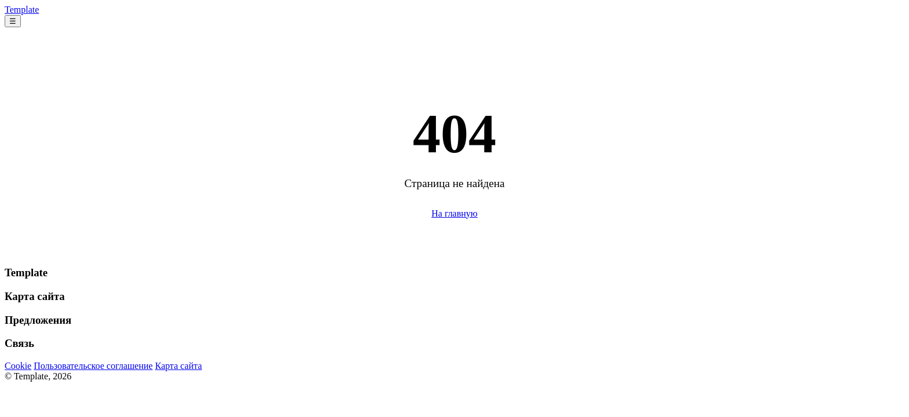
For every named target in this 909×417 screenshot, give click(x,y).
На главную (454, 213)
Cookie (18, 366)
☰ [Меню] (12, 21)
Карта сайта (178, 366)
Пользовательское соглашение (93, 366)
